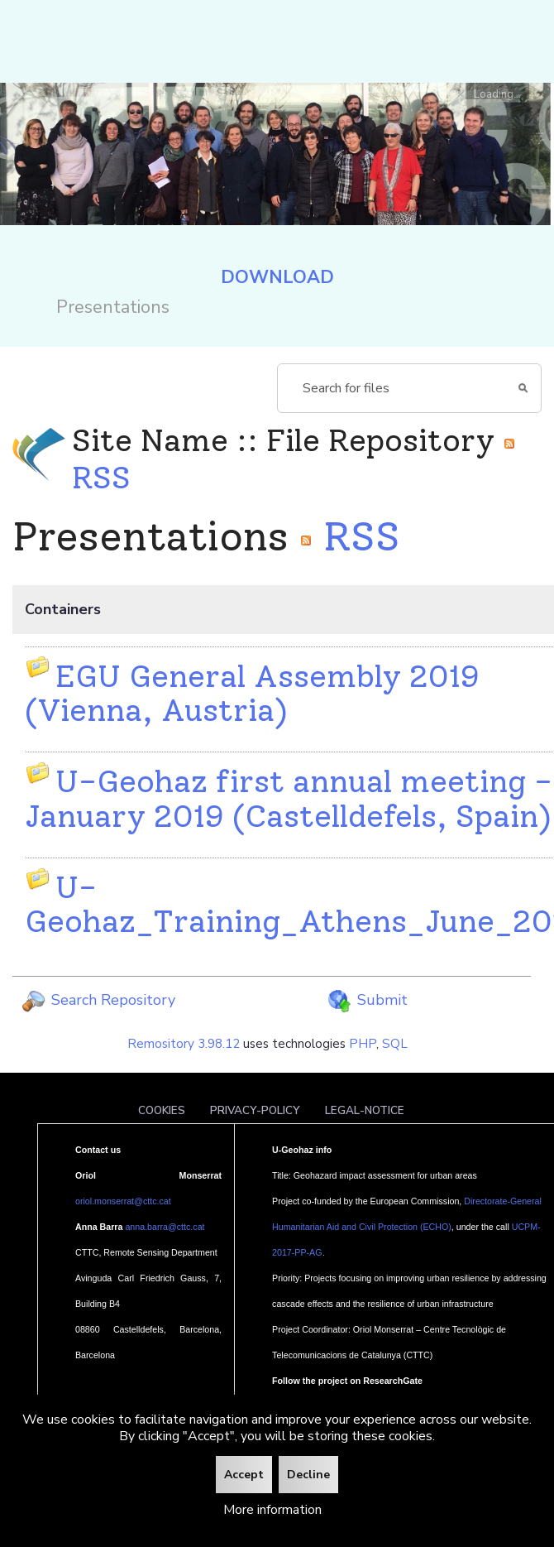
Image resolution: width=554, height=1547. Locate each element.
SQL (395, 1043)
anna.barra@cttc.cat (164, 1227)
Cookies (161, 1110)
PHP (362, 1043)
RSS (349, 536)
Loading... (497, 93)
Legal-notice (364, 1110)
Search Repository (98, 1000)
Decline (308, 1474)
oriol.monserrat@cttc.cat (123, 1201)
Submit (367, 1000)
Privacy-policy (255, 1110)
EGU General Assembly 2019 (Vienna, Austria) (252, 692)
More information (272, 1510)
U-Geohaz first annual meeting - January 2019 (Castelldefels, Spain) (288, 798)
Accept (244, 1474)
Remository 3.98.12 (183, 1043)
